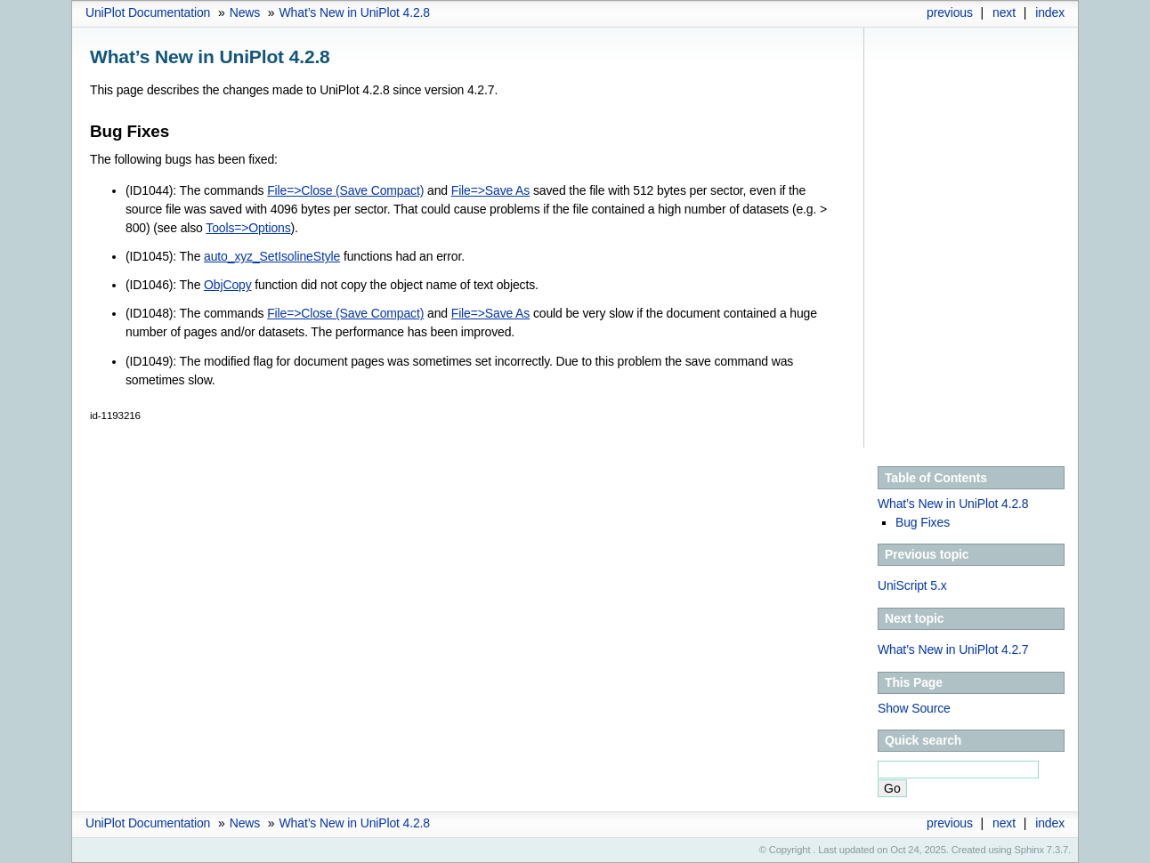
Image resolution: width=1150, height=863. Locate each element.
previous (950, 12)
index (1050, 12)
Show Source (914, 708)
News (245, 12)
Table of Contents (936, 478)
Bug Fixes (922, 522)
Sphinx (1029, 849)
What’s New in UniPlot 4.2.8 (354, 12)
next (1004, 12)
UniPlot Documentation (147, 12)
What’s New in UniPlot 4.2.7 (953, 649)
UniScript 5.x (912, 585)
